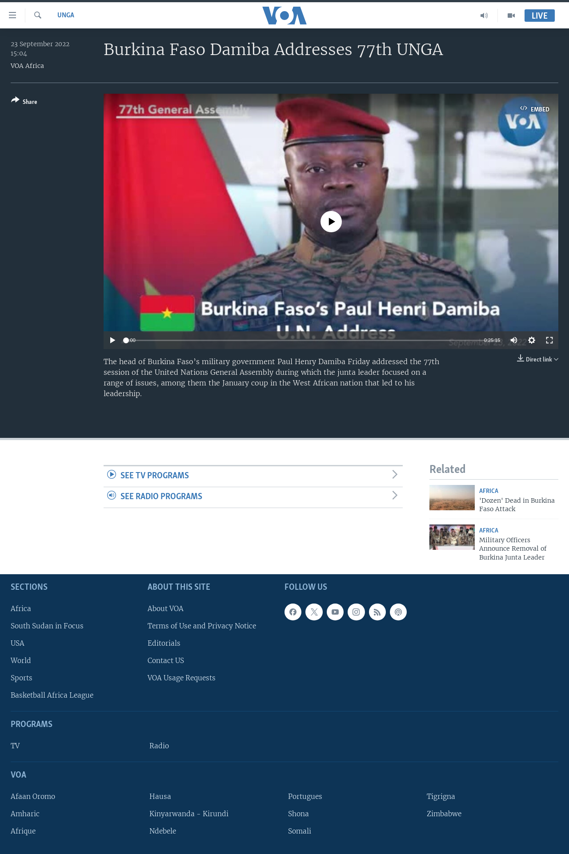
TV (15, 746)
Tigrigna (441, 796)
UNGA (65, 15)
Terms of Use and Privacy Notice (202, 626)
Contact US (166, 660)
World (21, 660)
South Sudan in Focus (47, 626)
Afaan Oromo (33, 796)
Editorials (164, 643)
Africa (488, 491)
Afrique (23, 831)
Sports (21, 678)
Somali (299, 831)
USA (17, 643)
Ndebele (162, 831)
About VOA (166, 608)
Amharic (25, 814)
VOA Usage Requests (182, 678)
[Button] (24, 103)
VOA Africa (27, 66)
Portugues (305, 796)
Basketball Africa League (52, 695)
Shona (298, 814)
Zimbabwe (444, 814)
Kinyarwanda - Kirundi (188, 814)
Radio (159, 746)
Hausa (160, 796)
